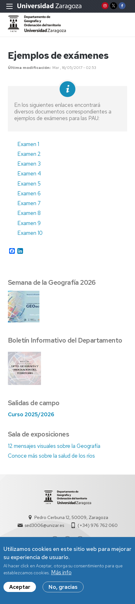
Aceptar (19, 589)
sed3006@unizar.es (44, 525)
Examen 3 (29, 163)
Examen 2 (29, 153)
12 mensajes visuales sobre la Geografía (54, 445)
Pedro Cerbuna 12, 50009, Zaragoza (71, 517)
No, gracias (63, 589)
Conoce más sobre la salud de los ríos (51, 455)
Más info (61, 574)
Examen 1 (28, 144)
